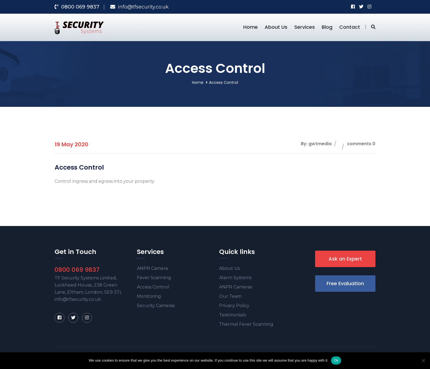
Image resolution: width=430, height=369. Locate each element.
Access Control (153, 287)
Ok (336, 360)
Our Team (230, 296)
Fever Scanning (154, 277)
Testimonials (232, 314)
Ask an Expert (345, 258)
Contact (349, 27)
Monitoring (149, 296)
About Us (276, 27)
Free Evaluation (345, 283)
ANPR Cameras (235, 287)
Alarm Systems (235, 277)
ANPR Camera (152, 268)
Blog (327, 27)
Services (304, 27)
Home (250, 27)
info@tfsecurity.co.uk (143, 7)
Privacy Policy (234, 305)
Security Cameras (156, 305)
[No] (423, 360)
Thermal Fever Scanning (246, 324)
